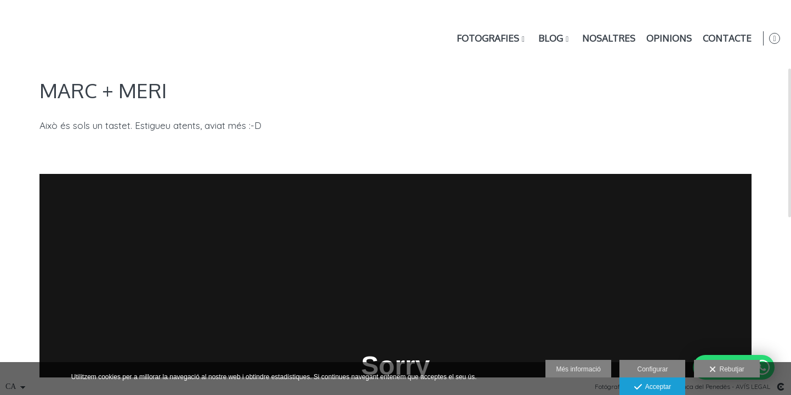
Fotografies (485, 38)
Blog (548, 38)
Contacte (725, 38)
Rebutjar (726, 369)
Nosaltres (606, 38)
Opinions (667, 38)
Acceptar (652, 387)
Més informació (578, 369)
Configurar (652, 369)
